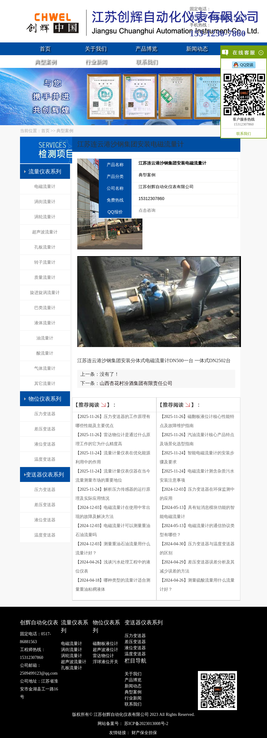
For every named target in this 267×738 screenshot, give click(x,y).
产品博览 (146, 49)
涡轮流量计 (44, 217)
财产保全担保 (144, 732)
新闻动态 (197, 49)
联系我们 (146, 61)
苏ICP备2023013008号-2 (146, 723)
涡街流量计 (44, 201)
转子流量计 (44, 262)
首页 (45, 49)
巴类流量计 (44, 308)
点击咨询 (147, 210)
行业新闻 (96, 61)
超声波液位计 (105, 649)
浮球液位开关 (105, 662)
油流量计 (44, 338)
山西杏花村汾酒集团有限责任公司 (136, 383)
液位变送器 (44, 444)
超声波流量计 (45, 232)
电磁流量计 (44, 186)
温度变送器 (44, 459)
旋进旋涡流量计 (45, 292)
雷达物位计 (103, 655)
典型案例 (45, 61)
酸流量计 (44, 353)
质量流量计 (44, 277)
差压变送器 (44, 429)
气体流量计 (44, 368)
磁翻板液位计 (105, 643)
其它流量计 (44, 383)
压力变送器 (44, 414)
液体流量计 (44, 323)
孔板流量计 (44, 247)
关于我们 (96, 49)
